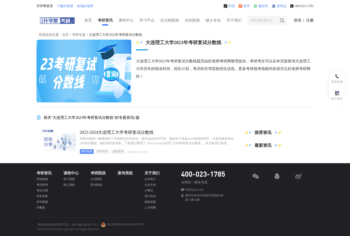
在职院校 (192, 20)
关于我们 (234, 20)
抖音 (229, 6)
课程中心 (126, 20)
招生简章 (42, 196)
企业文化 (150, 184)
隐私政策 (150, 202)
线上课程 (69, 184)
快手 (244, 6)
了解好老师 (65, 6)
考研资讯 (105, 20)
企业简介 (150, 179)
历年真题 (42, 202)
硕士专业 (213, 20)
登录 (297, 20)
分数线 (40, 207)
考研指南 (86, 151)
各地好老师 (85, 6)
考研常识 (102, 151)
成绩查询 (118, 151)
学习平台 (147, 20)
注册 (310, 20)
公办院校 (96, 179)
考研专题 (78, 35)
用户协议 (150, 196)
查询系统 (125, 173)
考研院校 (98, 173)
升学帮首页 (44, 6)
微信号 (261, 6)
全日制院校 (169, 20)
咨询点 (279, 6)
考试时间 (42, 184)
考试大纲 (42, 190)
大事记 (149, 190)
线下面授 (69, 179)
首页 (88, 20)
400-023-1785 (302, 6)
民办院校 (96, 184)
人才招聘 (150, 207)
